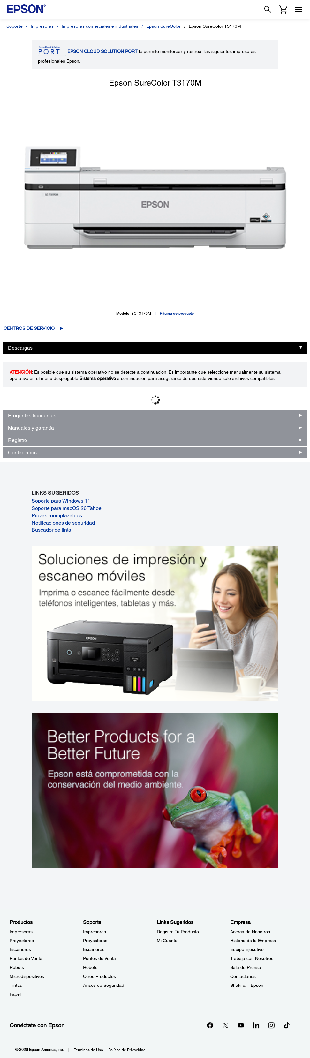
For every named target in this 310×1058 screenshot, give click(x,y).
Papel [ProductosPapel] (15, 994)
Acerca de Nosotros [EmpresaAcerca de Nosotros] (250, 931)
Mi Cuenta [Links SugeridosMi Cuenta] (167, 940)
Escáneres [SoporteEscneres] (93, 949)
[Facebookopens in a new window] (210, 1025)
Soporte (14, 26)
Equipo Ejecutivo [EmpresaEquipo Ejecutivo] (247, 949)
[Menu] (298, 9)
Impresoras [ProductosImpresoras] (21, 931)
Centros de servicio (29, 328)
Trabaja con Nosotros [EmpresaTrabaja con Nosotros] (251, 958)
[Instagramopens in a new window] (271, 1025)
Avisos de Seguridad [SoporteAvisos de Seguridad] (103, 985)
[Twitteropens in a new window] (225, 1025)
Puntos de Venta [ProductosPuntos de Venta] (26, 958)
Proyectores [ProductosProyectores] (22, 940)
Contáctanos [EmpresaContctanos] (243, 976)
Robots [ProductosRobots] (17, 967)
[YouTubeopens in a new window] (240, 1025)
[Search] (268, 9)
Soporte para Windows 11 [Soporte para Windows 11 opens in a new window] (61, 501)
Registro (17, 440)
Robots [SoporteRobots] (90, 967)
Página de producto (177, 313)
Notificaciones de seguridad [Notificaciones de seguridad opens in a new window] (63, 523)
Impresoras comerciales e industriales (100, 26)
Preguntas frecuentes (32, 415)
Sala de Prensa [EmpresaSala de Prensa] (245, 967)
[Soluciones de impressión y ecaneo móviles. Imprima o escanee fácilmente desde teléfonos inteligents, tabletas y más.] (155, 623)
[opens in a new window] (286, 1025)
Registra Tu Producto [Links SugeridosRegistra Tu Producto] (178, 931)
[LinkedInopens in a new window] (256, 1025)
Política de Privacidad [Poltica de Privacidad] (127, 1050)
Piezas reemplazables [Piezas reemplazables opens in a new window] (57, 515)
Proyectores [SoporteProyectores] (95, 940)
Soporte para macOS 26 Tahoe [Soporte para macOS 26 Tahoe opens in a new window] (67, 508)
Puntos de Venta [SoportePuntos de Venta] (99, 958)
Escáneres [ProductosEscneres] (20, 949)
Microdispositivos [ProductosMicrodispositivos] (27, 976)
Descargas (20, 348)
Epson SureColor (163, 26)
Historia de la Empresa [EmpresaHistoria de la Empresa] (253, 940)
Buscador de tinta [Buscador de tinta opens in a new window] (51, 530)
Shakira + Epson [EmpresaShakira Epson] (246, 985)
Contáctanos (22, 453)
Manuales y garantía (31, 428)
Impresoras (42, 26)
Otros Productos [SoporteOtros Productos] (99, 976)
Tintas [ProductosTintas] (16, 985)
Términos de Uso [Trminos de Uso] (88, 1050)
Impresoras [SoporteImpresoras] (94, 931)
